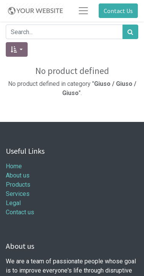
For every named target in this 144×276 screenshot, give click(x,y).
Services (18, 193)
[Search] (130, 32)
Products (18, 184)
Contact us (20, 212)
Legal (13, 203)
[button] (17, 49)
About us (18, 175)
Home (14, 166)
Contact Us (118, 11)
